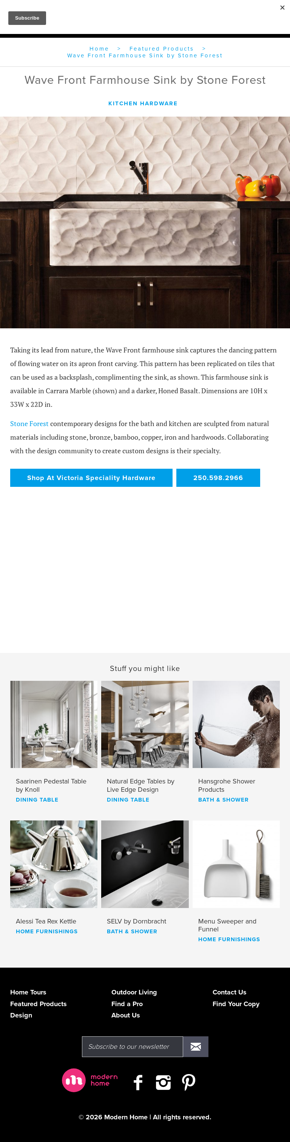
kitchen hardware (143, 103)
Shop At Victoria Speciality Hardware (91, 478)
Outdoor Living (134, 992)
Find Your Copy (236, 1004)
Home (99, 48)
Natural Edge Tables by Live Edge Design (140, 785)
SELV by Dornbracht (136, 921)
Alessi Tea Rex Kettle (46, 921)
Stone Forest (29, 423)
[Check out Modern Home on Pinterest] (188, 1086)
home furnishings (47, 931)
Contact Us (230, 992)
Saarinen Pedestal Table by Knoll (51, 785)
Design (21, 1015)
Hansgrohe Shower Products (226, 785)
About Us (125, 1015)
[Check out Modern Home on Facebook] (138, 1086)
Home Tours (28, 992)
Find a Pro (127, 1004)
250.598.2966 (218, 478)
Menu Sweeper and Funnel (227, 925)
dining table (37, 799)
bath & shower (223, 799)
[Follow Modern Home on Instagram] (163, 1086)
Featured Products (162, 48)
